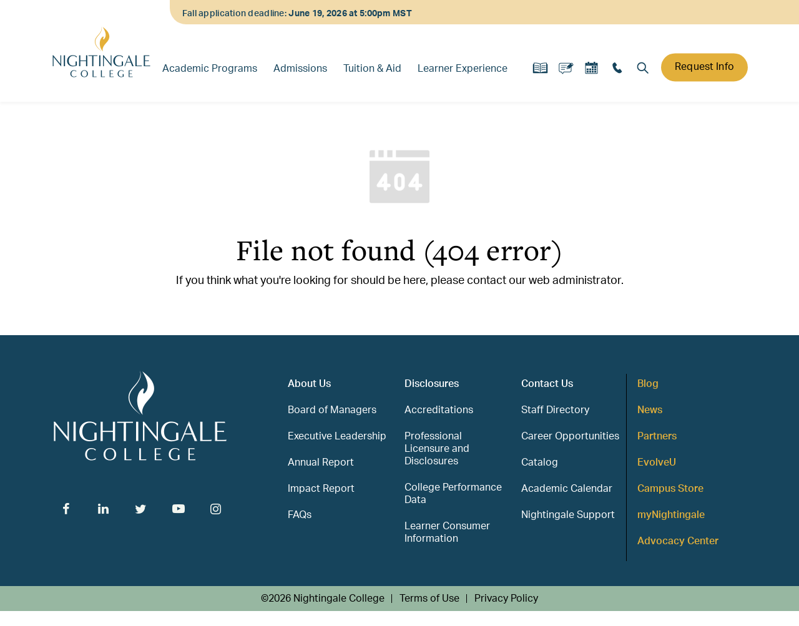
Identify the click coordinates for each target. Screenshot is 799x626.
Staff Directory (555, 410)
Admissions (300, 69)
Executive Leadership (337, 436)
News (649, 410)
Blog (648, 384)
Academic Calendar (566, 489)
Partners (657, 436)
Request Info (704, 67)
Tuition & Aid (372, 69)
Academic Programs (209, 69)
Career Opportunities (570, 436)
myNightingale (671, 515)
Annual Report (321, 462)
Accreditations (438, 410)
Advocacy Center (677, 541)
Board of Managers (332, 410)
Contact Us (547, 384)
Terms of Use (429, 599)
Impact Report (321, 489)
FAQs (299, 515)
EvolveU (656, 462)
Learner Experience (462, 69)
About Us (309, 384)
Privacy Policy (506, 599)
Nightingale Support (568, 515)
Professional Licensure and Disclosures (436, 448)
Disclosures (431, 384)
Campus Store (670, 489)
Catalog (539, 462)
